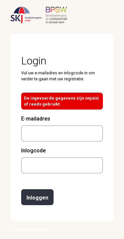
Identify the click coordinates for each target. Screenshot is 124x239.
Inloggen (37, 198)
